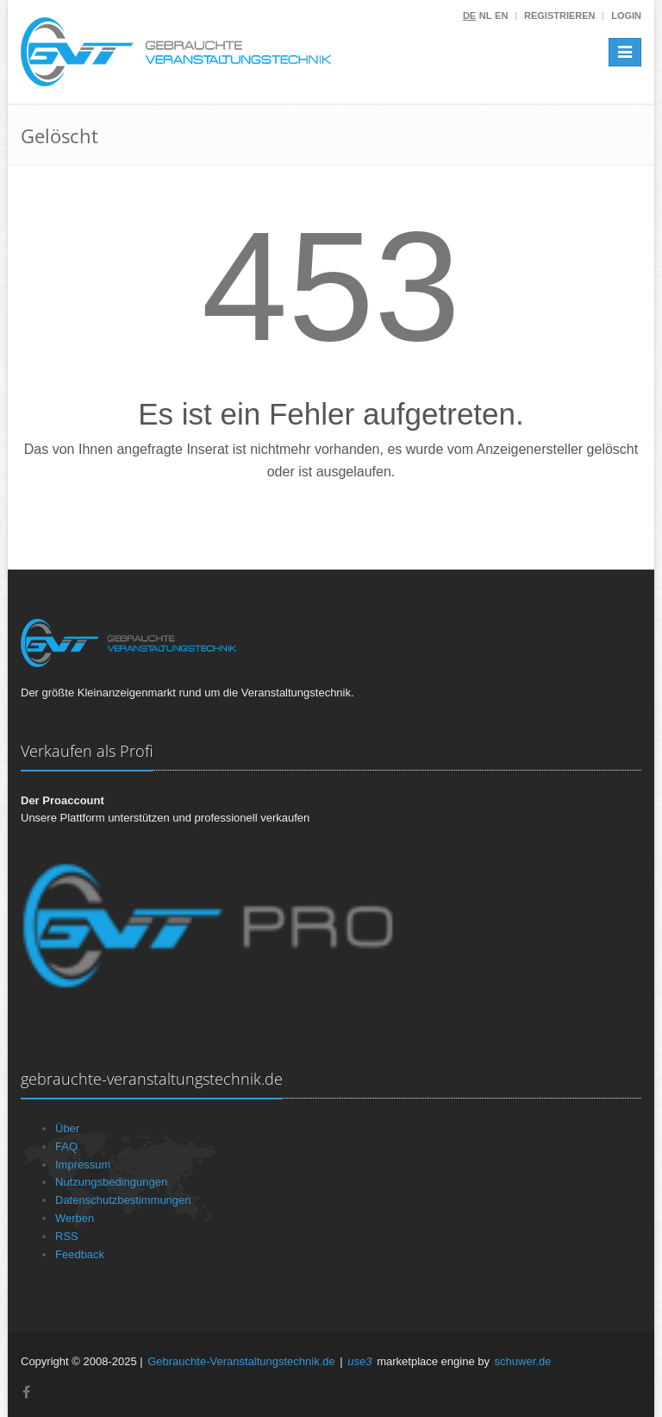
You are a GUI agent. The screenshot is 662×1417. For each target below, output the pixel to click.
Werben (74, 1218)
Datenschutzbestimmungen (123, 1199)
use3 (359, 1361)
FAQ (66, 1146)
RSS (66, 1236)
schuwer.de (523, 1361)
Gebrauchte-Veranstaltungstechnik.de (241, 1361)
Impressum (82, 1164)
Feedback (79, 1254)
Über (67, 1128)
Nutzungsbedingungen (111, 1181)
